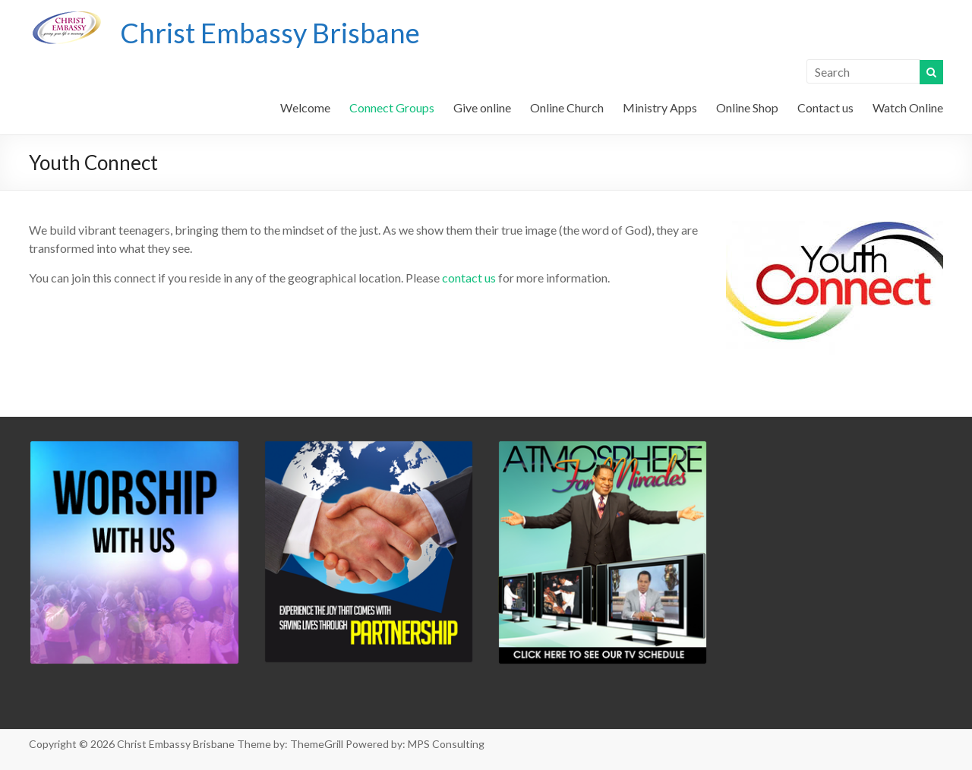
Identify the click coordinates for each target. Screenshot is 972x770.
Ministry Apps (660, 107)
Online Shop (747, 107)
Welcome (305, 107)
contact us (469, 277)
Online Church (567, 107)
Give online (482, 107)
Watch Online (908, 107)
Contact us (825, 107)
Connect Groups (391, 107)
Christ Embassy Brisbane (270, 32)
